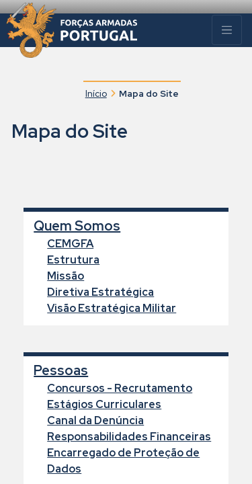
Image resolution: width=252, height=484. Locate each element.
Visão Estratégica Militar (111, 308)
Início (96, 93)
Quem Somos (77, 226)
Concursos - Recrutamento (119, 388)
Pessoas (61, 370)
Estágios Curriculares (104, 404)
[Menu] (227, 30)
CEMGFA (70, 244)
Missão (65, 276)
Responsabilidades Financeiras (129, 437)
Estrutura (73, 260)
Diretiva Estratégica (100, 292)
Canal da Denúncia (95, 420)
